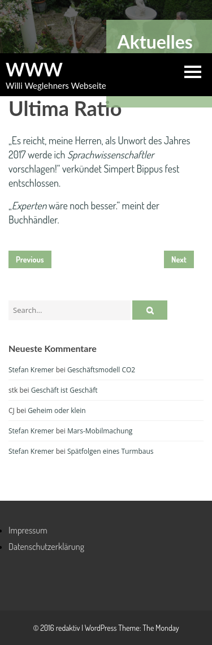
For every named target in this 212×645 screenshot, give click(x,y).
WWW (34, 69)
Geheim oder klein (57, 410)
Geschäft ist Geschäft (64, 390)
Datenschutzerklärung (46, 546)
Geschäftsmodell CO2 (101, 370)
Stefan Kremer (31, 370)
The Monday (160, 628)
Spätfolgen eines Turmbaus (110, 451)
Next (179, 259)
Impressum (27, 530)
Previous (30, 259)
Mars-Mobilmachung (99, 431)
